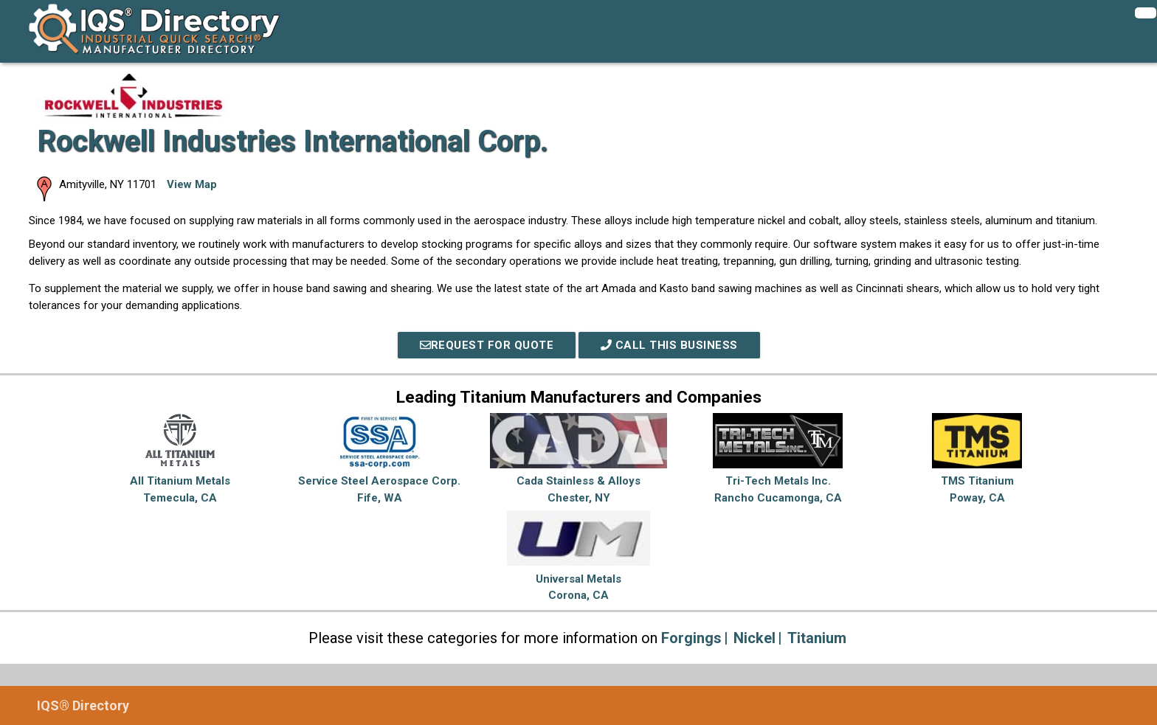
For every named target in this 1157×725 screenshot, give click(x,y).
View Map (192, 184)
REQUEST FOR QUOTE (487, 345)
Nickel (754, 638)
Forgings (691, 638)
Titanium (816, 638)
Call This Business (669, 345)
